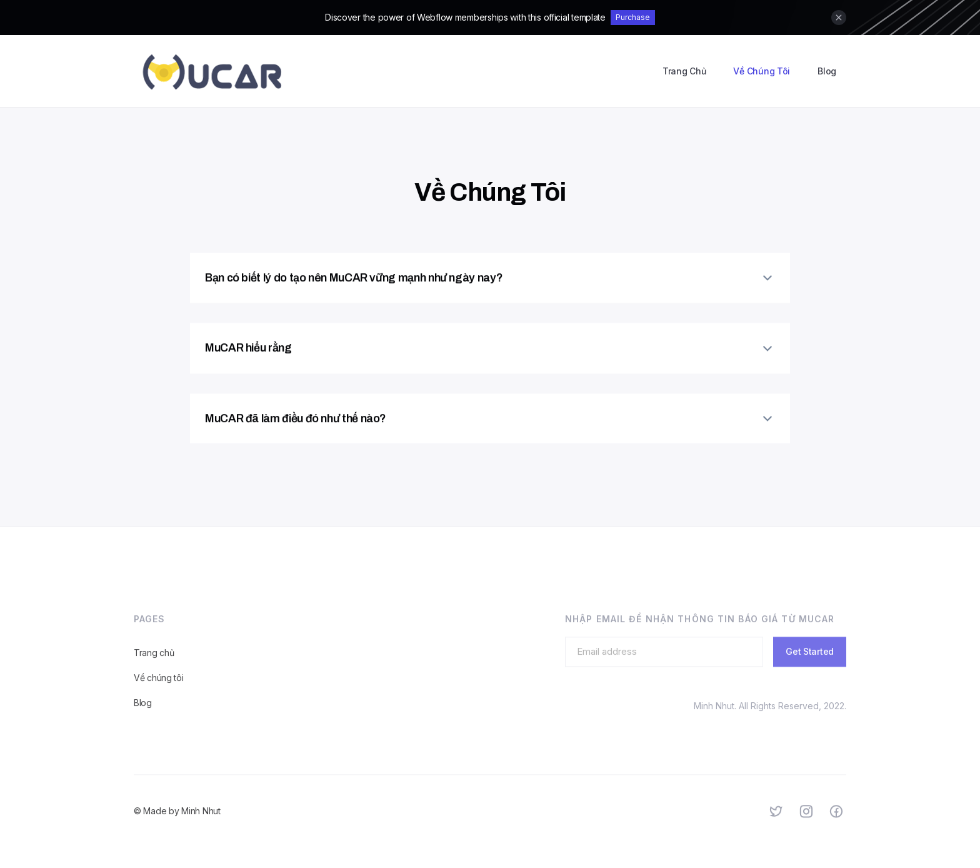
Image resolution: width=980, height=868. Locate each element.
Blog (827, 71)
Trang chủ (154, 662)
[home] (212, 71)
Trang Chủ (684, 71)
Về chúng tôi (159, 687)
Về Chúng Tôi (761, 71)
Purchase (633, 17)
